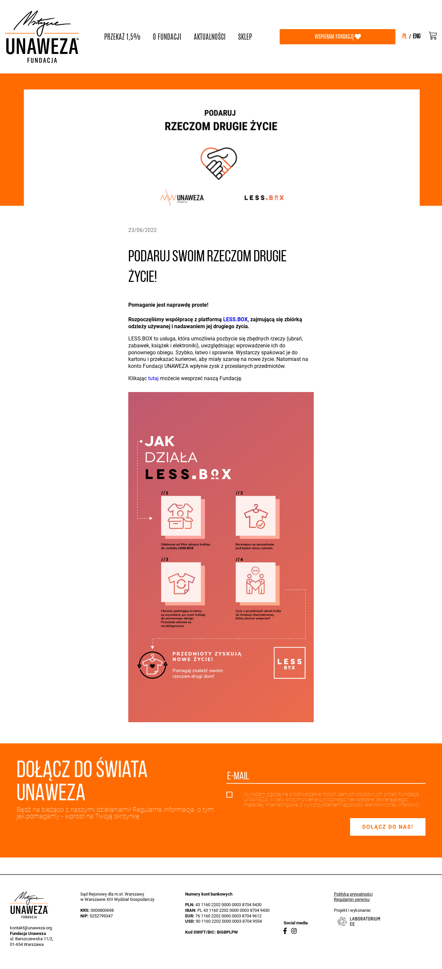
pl (404, 36)
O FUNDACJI (167, 37)
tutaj (153, 378)
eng (417, 36)
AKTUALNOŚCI (209, 37)
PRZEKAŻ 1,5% (122, 37)
